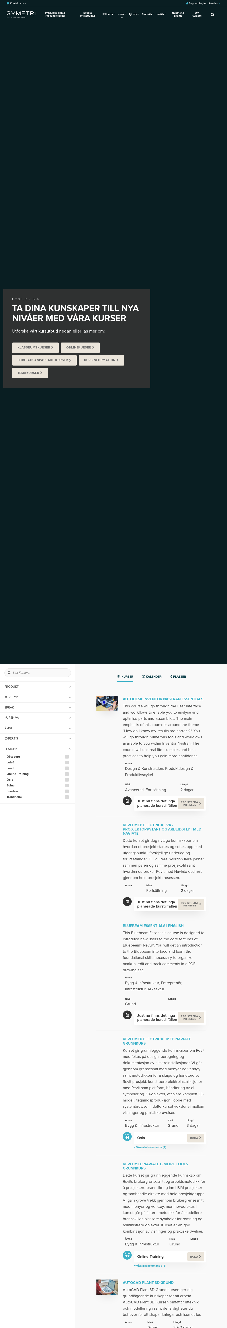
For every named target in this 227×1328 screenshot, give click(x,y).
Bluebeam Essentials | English (153, 925)
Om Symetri (197, 14)
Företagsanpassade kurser (43, 360)
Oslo (10, 780)
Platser (178, 677)
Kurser (122, 14)
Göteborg (13, 757)
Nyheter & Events (178, 14)
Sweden (214, 3)
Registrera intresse (189, 803)
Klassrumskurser (34, 347)
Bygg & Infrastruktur (87, 14)
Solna (11, 785)
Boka (194, 1138)
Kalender (152, 677)
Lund (10, 768)
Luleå (10, 762)
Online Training (18, 774)
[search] (212, 14)
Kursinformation (99, 360)
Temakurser (28, 373)
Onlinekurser (78, 347)
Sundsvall (13, 791)
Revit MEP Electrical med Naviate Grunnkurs (157, 1041)
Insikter (161, 14)
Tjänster (134, 14)
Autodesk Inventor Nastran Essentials (163, 699)
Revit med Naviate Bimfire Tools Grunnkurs (155, 1166)
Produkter (148, 14)
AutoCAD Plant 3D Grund (148, 1282)
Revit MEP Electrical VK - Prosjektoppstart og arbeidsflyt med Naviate (162, 829)
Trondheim (14, 797)
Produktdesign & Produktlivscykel (55, 14)
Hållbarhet (108, 14)
